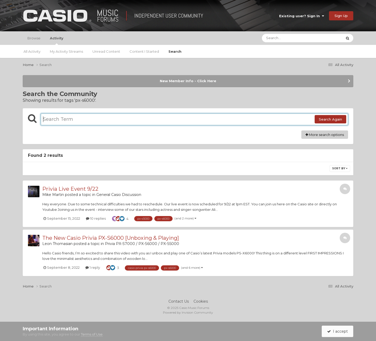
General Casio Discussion (118, 194)
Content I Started (144, 51)
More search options (325, 135)
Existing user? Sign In (301, 16)
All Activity (32, 51)
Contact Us (178, 301)
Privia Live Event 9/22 (70, 189)
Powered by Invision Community (188, 312)
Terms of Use (92, 334)
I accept (337, 331)
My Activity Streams (66, 51)
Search (174, 51)
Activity (56, 40)
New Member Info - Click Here (188, 81)
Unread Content (106, 51)
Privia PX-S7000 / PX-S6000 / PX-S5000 (142, 243)
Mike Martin (53, 194)
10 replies (96, 218)
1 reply (92, 267)
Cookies (200, 301)
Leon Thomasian (57, 243)
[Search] (288, 38)
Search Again (330, 119)
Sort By (340, 168)
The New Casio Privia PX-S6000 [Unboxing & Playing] (110, 238)
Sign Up (341, 16)
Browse (33, 38)
